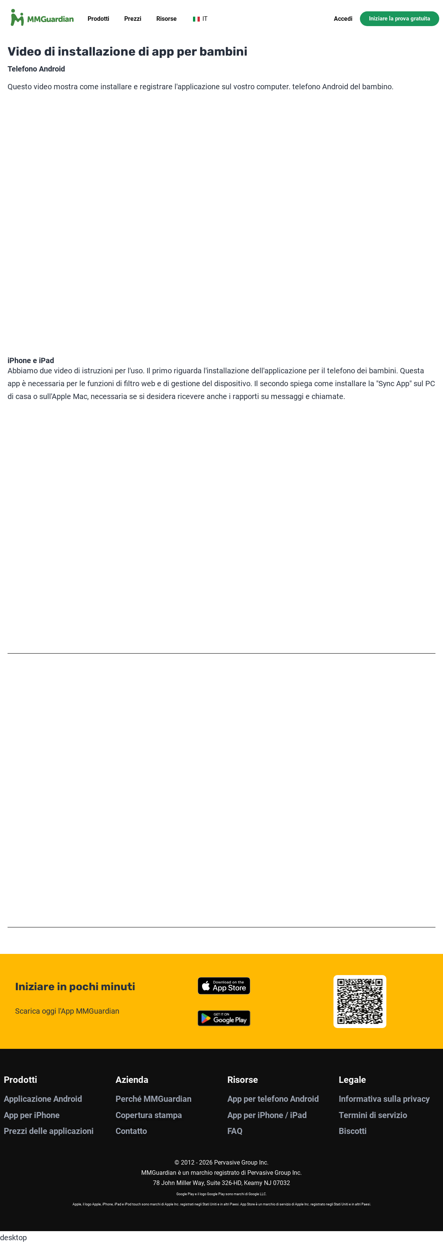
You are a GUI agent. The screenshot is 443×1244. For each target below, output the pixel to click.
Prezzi (132, 18)
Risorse (166, 18)
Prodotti (98, 18)
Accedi (343, 18)
